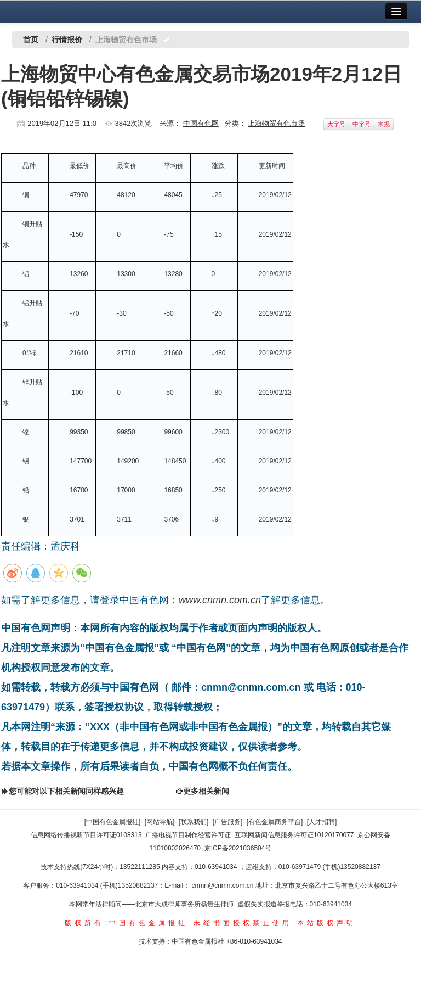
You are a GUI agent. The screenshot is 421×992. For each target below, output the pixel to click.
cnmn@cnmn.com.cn (223, 885)
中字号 (361, 124)
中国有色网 (201, 123)
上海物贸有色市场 (276, 123)
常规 (384, 124)
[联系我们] (194, 822)
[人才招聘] (322, 822)
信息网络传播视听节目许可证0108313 (86, 835)
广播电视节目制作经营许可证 (188, 835)
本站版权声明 (326, 923)
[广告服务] (228, 822)
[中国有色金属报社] (112, 822)
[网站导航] (160, 822)
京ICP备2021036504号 (238, 848)
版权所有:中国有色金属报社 (126, 923)
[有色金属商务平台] (275, 822)
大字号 (336, 124)
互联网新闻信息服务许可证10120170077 (294, 835)
